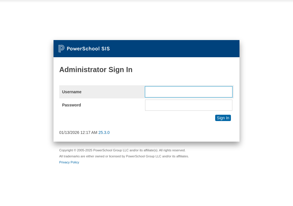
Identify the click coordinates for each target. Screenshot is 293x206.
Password (71, 105)
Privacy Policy (69, 162)
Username (72, 92)
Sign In (223, 118)
